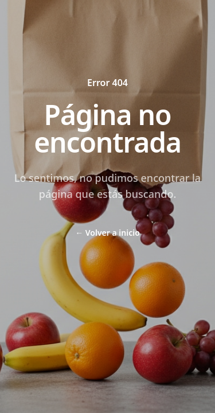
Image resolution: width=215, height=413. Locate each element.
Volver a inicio (107, 232)
